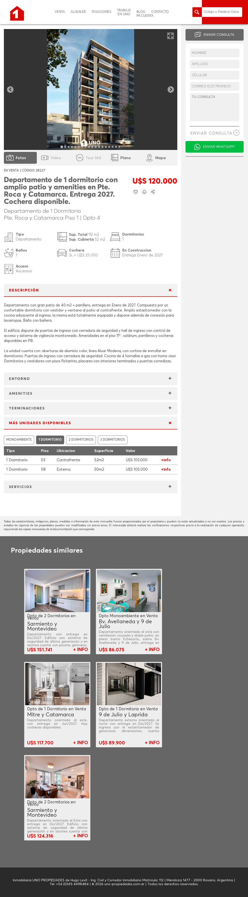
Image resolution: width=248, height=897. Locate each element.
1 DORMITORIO (50, 439)
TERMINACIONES (27, 408)
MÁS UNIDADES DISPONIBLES (40, 423)
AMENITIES (20, 393)
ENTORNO (19, 379)
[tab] (61, 146)
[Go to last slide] (10, 89)
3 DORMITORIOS (112, 439)
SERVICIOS (20, 487)
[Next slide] (171, 89)
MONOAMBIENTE (19, 439)
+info (166, 460)
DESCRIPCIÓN (24, 290)
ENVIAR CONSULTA (219, 35)
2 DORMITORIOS (81, 439)
